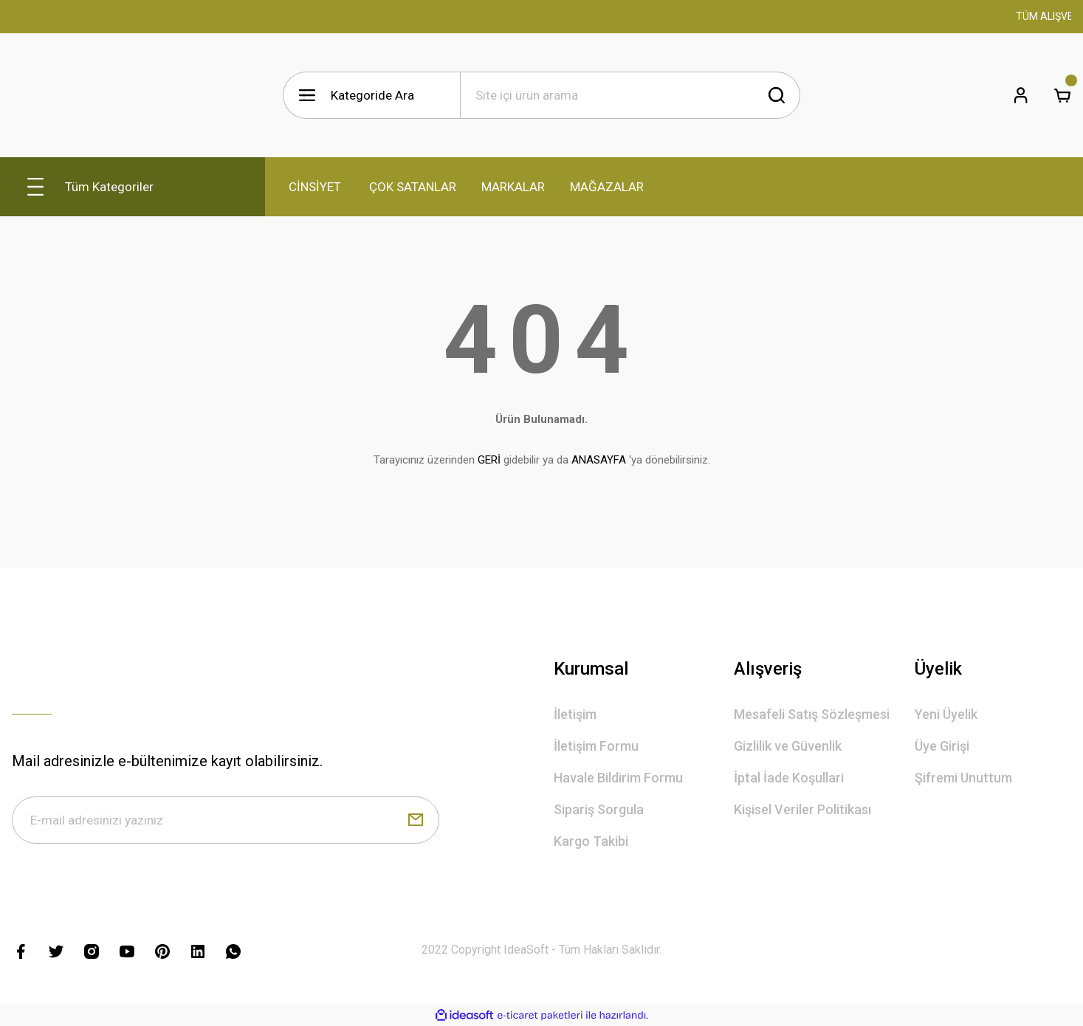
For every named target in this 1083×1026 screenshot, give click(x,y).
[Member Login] (1021, 95)
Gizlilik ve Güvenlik (788, 746)
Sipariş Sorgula (599, 809)
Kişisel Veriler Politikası (802, 809)
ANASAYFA (598, 459)
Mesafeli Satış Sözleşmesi (812, 714)
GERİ (489, 459)
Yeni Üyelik (946, 714)
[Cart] (1062, 95)
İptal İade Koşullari (789, 777)
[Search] (630, 95)
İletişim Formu (596, 746)
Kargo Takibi (591, 841)
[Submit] (415, 820)
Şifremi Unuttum (963, 777)
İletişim (575, 714)
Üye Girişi (942, 746)
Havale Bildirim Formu (618, 777)
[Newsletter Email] (225, 820)
